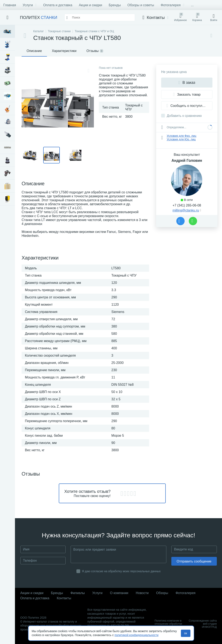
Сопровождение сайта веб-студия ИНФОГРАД (203, 623)
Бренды (115, 5)
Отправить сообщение (194, 561)
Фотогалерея (172, 5)
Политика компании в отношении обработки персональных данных (169, 623)
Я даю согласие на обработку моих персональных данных (121, 571)
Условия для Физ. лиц (181, 135)
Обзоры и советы (141, 5)
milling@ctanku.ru (186, 210)
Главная (9, 5)
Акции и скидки (90, 5)
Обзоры (162, 593)
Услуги (30, 5)
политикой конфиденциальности (136, 635)
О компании (119, 593)
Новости (142, 593)
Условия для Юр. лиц (181, 139)
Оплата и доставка (57, 5)
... (192, 5)
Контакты (64, 598)
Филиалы (77, 593)
